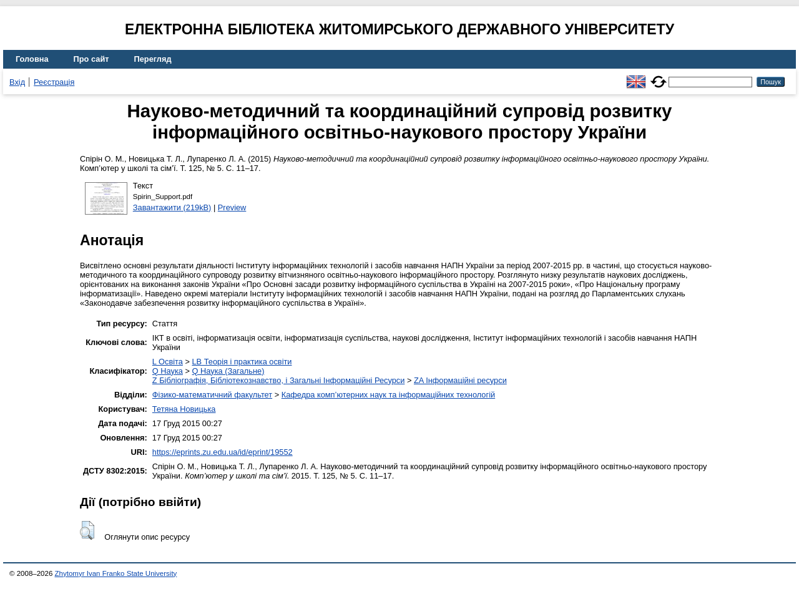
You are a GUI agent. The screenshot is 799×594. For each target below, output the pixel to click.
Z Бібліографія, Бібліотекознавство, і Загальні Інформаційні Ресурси (278, 380)
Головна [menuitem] (32, 59)
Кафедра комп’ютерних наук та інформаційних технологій (388, 394)
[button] (87, 530)
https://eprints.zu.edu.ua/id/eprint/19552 (222, 452)
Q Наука (167, 371)
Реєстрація (54, 82)
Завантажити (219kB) (172, 207)
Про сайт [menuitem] (91, 59)
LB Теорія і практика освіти (242, 361)
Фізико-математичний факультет (212, 394)
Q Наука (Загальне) (228, 371)
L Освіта (167, 361)
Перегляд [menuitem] (153, 59)
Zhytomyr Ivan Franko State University (116, 573)
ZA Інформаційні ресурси (460, 380)
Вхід (17, 82)
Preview (232, 207)
